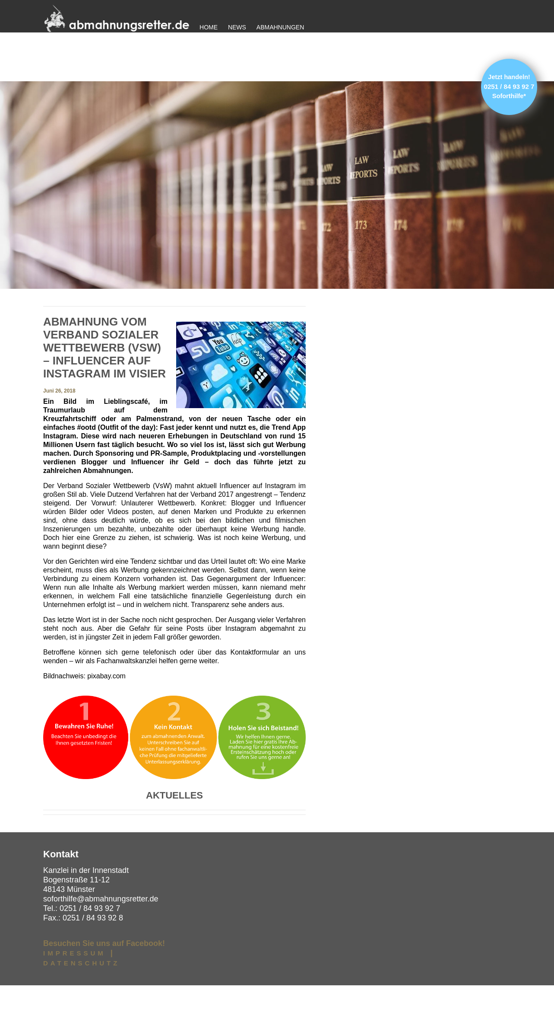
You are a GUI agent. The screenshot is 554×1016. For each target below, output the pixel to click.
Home (208, 27)
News (237, 27)
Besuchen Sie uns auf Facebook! (104, 974)
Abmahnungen (280, 27)
